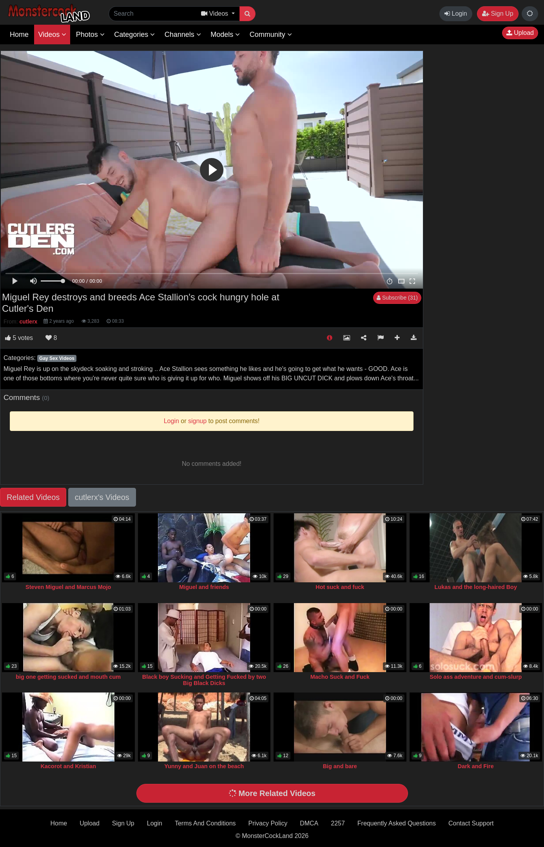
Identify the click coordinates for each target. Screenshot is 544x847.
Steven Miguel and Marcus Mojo (68, 587)
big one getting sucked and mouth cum (68, 677)
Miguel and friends (204, 587)
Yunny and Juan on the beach (204, 766)
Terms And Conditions (205, 823)
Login (455, 13)
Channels (183, 34)
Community (271, 34)
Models (225, 34)
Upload (520, 32)
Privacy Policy (268, 823)
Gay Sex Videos (56, 358)
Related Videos (33, 497)
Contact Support (471, 823)
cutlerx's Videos (102, 497)
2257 (338, 823)
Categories (134, 34)
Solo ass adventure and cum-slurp (476, 677)
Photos (90, 34)
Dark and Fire (476, 766)
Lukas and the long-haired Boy (476, 587)
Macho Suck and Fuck (340, 677)
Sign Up (497, 13)
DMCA (309, 823)
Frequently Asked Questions (396, 823)
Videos (52, 34)
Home (19, 34)
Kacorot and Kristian (68, 766)
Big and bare (340, 766)
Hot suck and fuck (340, 587)
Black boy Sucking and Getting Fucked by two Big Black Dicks (204, 680)
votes (19, 337)
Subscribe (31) (397, 297)
